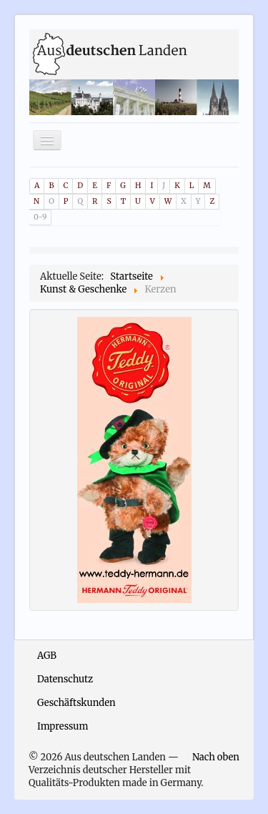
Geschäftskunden (76, 703)
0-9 (40, 217)
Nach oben (215, 757)
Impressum (62, 726)
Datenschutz (65, 679)
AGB (46, 655)
